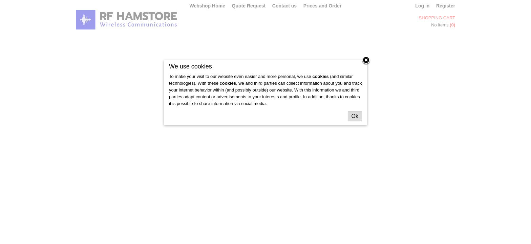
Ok (355, 116)
